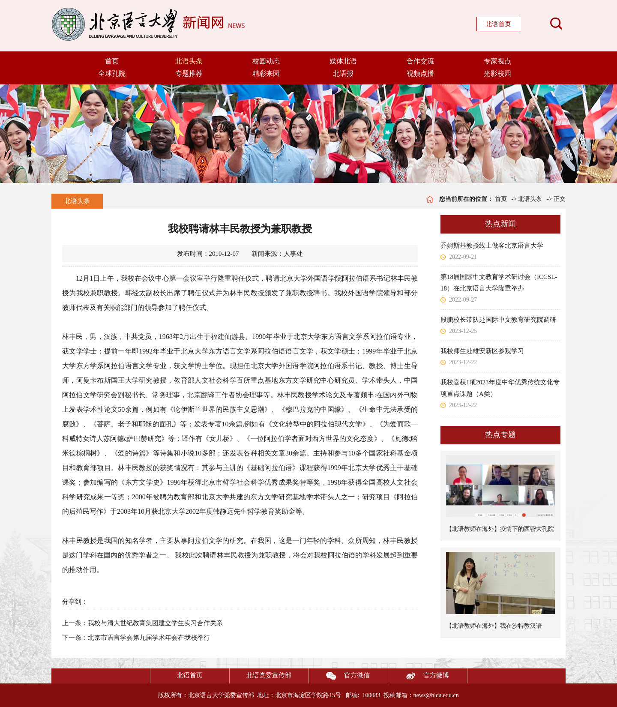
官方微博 (418, 675)
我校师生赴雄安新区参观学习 (482, 351)
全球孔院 (112, 73)
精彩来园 (266, 73)
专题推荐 (189, 73)
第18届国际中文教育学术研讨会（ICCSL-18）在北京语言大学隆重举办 (498, 282)
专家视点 (497, 61)
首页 (112, 61)
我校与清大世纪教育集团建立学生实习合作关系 (155, 623)
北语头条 (189, 61)
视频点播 (420, 73)
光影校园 (497, 73)
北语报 (343, 73)
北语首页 (498, 24)
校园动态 (266, 61)
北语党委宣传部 (268, 675)
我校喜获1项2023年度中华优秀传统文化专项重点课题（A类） (500, 388)
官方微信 (339, 675)
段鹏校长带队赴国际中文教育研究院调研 (498, 319)
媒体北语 (343, 61)
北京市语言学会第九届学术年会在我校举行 (149, 637)
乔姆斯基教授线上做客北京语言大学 (491, 245)
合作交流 (420, 61)
